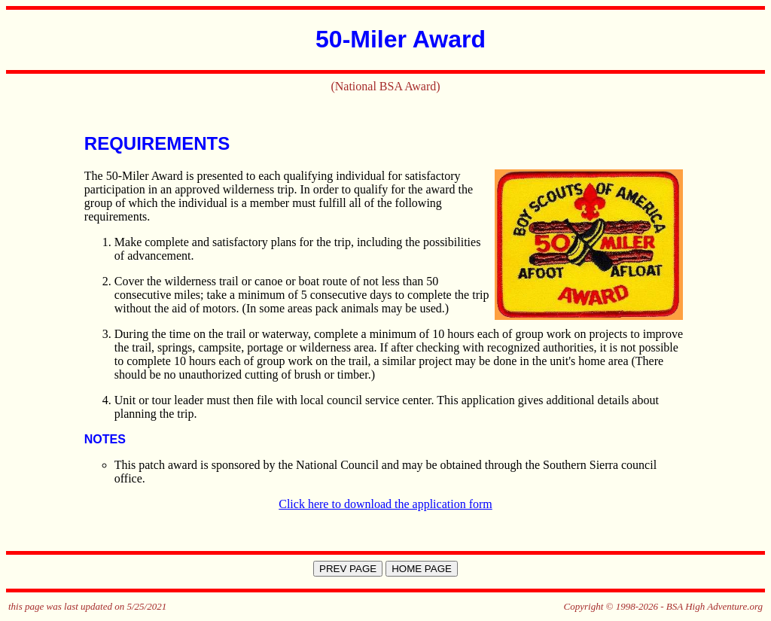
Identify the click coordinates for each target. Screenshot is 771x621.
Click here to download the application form (385, 504)
